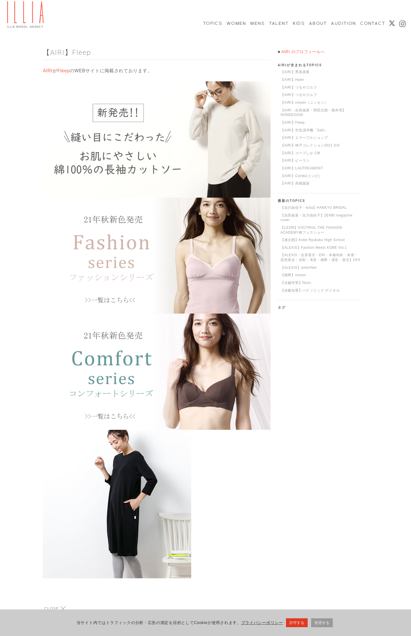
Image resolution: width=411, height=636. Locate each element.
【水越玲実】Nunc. (296, 283)
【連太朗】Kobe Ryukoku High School (313, 240)
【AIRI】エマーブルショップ (304, 138)
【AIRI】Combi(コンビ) (300, 176)
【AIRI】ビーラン (295, 160)
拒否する (322, 624)
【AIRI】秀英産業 (295, 72)
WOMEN (236, 23)
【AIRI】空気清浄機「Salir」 (305, 130)
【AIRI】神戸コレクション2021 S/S (310, 145)
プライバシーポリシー (262, 624)
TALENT (278, 23)
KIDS (298, 23)
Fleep (63, 70)
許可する (296, 624)
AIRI (48, 70)
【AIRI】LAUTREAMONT (302, 168)
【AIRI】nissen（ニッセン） (304, 103)
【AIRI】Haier (292, 80)
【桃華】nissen (293, 275)
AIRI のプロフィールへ (303, 51)
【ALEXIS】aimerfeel (299, 268)
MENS (257, 23)
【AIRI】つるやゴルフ (299, 87)
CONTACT (372, 23)
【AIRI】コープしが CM (300, 153)
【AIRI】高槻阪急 (295, 183)
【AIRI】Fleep (293, 123)
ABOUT (318, 23)
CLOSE (55, 609)
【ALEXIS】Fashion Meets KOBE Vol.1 (314, 248)
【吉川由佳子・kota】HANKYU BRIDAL (314, 208)
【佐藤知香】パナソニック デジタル (310, 290)
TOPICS (212, 23)
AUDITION (343, 23)
